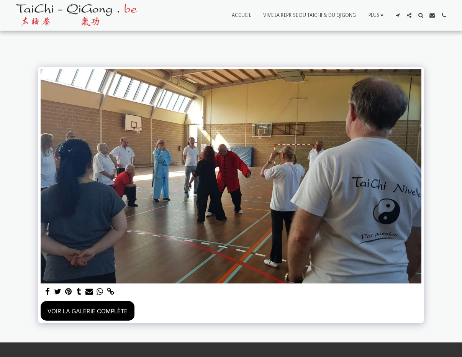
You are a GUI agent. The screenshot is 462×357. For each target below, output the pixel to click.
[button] (397, 15)
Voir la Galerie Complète (88, 310)
